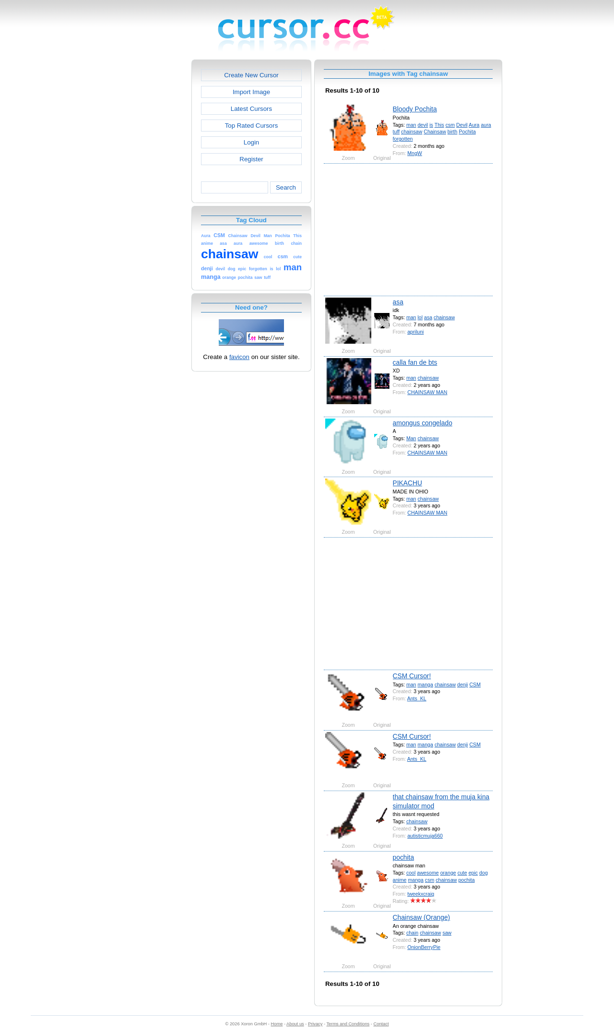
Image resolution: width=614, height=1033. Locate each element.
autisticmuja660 (425, 836)
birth (453, 131)
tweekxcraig (420, 894)
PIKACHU (407, 483)
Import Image (251, 92)
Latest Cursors (251, 108)
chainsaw (411, 131)
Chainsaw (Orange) (421, 917)
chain (412, 933)
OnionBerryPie (423, 947)
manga (425, 684)
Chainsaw (435, 131)
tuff (396, 131)
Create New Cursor (251, 75)
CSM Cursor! (412, 676)
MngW (414, 153)
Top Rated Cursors (251, 125)
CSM (475, 684)
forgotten (403, 139)
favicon (239, 356)
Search (286, 187)
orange (448, 873)
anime (400, 880)
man (411, 125)
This (439, 125)
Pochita (467, 131)
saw (446, 933)
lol (420, 317)
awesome (427, 873)
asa (398, 302)
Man (411, 438)
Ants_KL (416, 698)
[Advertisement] (150, 204)
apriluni (415, 332)
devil (422, 125)
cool (410, 873)
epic (473, 873)
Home (277, 1023)
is (431, 125)
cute (462, 873)
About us (295, 1023)
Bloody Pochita (415, 109)
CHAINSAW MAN (427, 392)
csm (450, 125)
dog (483, 873)
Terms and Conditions (347, 1023)
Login (251, 142)
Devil (462, 125)
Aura (474, 125)
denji (462, 684)
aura (486, 125)
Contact (381, 1023)
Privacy (315, 1023)
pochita (403, 857)
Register (251, 159)
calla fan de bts (415, 362)
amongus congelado (422, 423)
